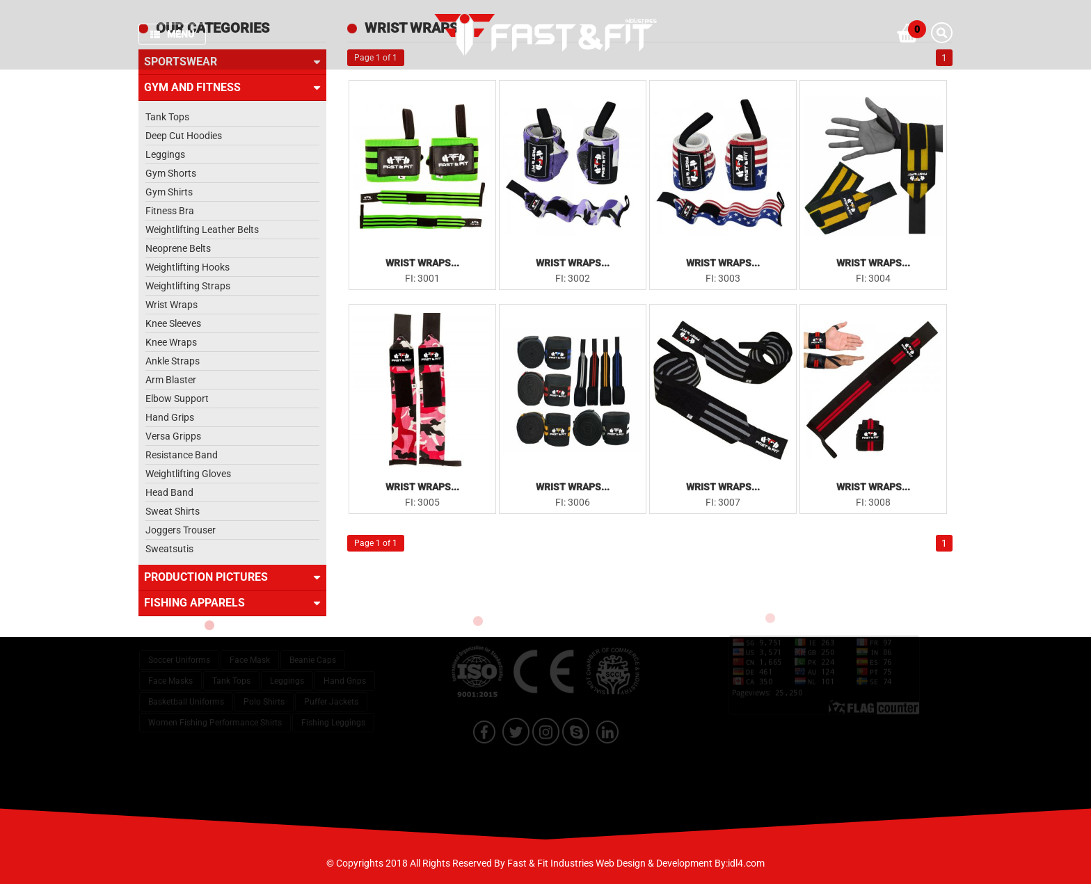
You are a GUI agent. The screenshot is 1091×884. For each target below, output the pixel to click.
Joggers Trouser (180, 530)
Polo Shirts (264, 688)
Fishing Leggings (333, 709)
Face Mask (250, 647)
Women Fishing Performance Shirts (215, 709)
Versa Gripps (173, 436)
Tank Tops (167, 116)
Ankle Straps (172, 361)
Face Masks (170, 668)
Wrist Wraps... (422, 262)
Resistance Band (181, 454)
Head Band (169, 492)
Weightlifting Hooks (187, 267)
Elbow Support (177, 398)
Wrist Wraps (171, 304)
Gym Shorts (170, 173)
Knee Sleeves (173, 323)
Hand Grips (169, 417)
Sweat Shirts (172, 511)
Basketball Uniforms (186, 688)
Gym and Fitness (232, 88)
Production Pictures (232, 577)
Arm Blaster (170, 379)
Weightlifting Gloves (188, 473)
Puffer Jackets (331, 688)
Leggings (165, 154)
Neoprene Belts (178, 248)
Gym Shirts (169, 192)
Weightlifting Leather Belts (202, 229)
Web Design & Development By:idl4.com (680, 863)
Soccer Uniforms (179, 647)
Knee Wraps (171, 342)
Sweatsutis (169, 548)
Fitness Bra (169, 210)
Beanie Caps (312, 647)
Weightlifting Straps (187, 285)
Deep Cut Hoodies (183, 135)
